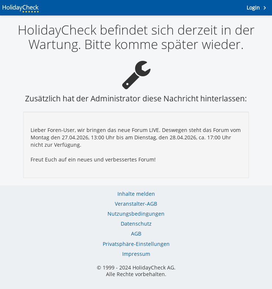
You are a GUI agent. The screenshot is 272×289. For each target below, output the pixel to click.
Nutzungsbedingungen (136, 213)
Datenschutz (136, 223)
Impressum (136, 253)
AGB (136, 233)
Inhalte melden (136, 193)
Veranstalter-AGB (136, 203)
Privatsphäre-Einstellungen (136, 243)
